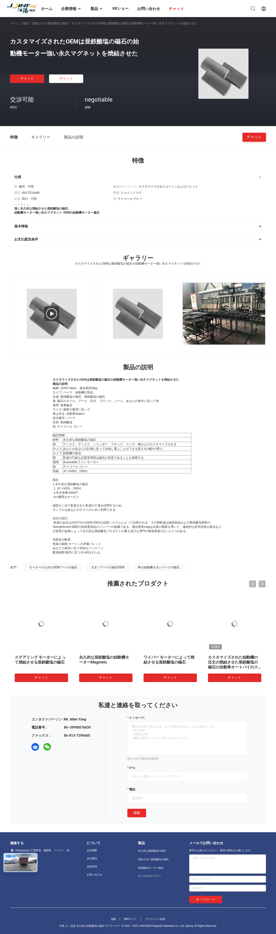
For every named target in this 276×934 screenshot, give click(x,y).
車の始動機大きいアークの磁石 (159, 567)
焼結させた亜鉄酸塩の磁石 (50, 23)
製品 (26, 23)
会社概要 (92, 850)
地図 (113, 919)
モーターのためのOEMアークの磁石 (53, 567)
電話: (132, 789)
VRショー (120, 8)
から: (132, 767)
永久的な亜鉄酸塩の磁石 (152, 850)
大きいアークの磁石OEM (107, 567)
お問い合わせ (94, 874)
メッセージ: (137, 717)
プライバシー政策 (155, 919)
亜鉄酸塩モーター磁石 (151, 867)
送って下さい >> (205, 899)
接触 (136, 813)
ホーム (14, 23)
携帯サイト (130, 919)
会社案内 (92, 858)
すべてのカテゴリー (149, 875)
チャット (27, 78)
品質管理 (92, 866)
